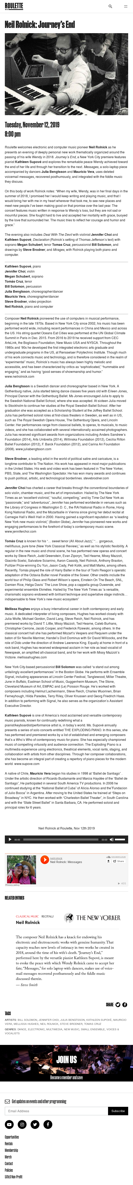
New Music (71, 1029)
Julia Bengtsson (72, 1020)
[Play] (10, 839)
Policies (9, 1170)
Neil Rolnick (49, 1024)
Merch (8, 1156)
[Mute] (112, 839)
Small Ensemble (93, 1029)
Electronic (36, 1029)
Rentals (9, 1143)
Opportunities (12, 1137)
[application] (66, 839)
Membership (11, 1150)
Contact (9, 1163)
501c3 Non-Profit (13, 1176)
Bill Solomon (27, 1020)
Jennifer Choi (49, 1020)
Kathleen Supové (99, 1020)
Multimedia (54, 1029)
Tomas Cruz (92, 1024)
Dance (22, 1029)
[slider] (61, 840)
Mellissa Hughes (26, 1024)
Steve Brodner (71, 1024)
